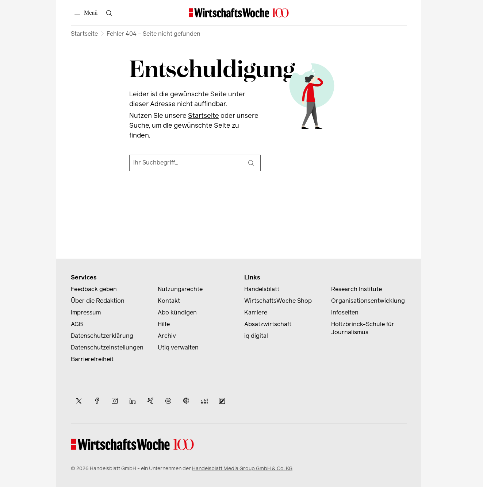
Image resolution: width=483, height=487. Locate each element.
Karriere (255, 312)
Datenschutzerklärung (102, 336)
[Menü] (86, 13)
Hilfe (164, 324)
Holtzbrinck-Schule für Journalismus (362, 328)
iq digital (256, 336)
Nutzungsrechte (180, 289)
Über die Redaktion (97, 301)
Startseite (84, 34)
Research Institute (356, 289)
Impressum (86, 312)
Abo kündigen (177, 312)
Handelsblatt (261, 289)
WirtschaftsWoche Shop (278, 301)
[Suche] (251, 163)
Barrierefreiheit (92, 359)
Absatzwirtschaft (267, 324)
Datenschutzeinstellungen (107, 347)
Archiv (167, 336)
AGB (77, 324)
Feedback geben (94, 289)
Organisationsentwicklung (368, 301)
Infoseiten (345, 312)
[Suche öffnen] (109, 13)
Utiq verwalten (178, 347)
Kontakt (169, 301)
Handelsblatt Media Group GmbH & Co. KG (242, 468)
